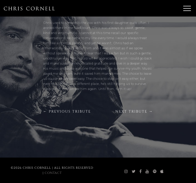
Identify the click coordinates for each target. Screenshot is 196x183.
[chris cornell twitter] (134, 171)
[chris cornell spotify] (155, 171)
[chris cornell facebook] (140, 171)
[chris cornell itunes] (162, 171)
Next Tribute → (134, 111)
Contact (53, 173)
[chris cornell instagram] (126, 171)
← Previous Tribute (67, 111)
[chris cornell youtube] (147, 171)
